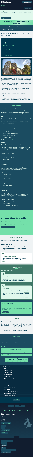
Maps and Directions (5, 430)
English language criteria (6, 244)
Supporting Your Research (9, 385)
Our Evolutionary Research (6, 162)
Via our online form (8, 52)
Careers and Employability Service (20, 330)
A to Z (3, 428)
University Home (6, 366)
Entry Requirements (21, 26)
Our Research (11, 26)
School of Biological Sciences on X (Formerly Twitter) (13, 352)
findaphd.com (21, 93)
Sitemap (22, 406)
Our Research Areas (8, 372)
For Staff (17, 406)
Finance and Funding (8, 382)
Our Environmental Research (7, 188)
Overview (4, 26)
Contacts (3, 425)
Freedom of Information (6, 452)
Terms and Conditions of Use (7, 440)
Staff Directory (4, 432)
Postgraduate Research (7, 370)
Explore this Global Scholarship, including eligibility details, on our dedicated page (15, 293)
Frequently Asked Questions (10, 393)
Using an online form (22, 360)
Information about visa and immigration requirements (13, 246)
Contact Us (10, 29)
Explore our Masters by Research (11, 391)
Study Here (4, 5)
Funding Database (24, 296)
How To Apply (7, 376)
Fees (29, 26)
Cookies (3, 447)
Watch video (5, 312)
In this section (28, 8)
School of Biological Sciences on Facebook (11, 349)
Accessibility (4, 445)
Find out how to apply (8, 55)
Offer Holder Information (9, 378)
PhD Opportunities (8, 380)
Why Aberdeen (7, 389)
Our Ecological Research (6, 139)
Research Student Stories (9, 395)
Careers (4, 29)
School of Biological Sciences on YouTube (11, 354)
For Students (11, 406)
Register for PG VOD (6, 18)
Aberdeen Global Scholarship (8, 227)
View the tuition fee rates (6, 270)
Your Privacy (4, 443)
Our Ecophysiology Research (7, 207)
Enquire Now (16, 399)
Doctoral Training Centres (9, 387)
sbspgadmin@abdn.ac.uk (9, 49)
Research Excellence (8, 374)
